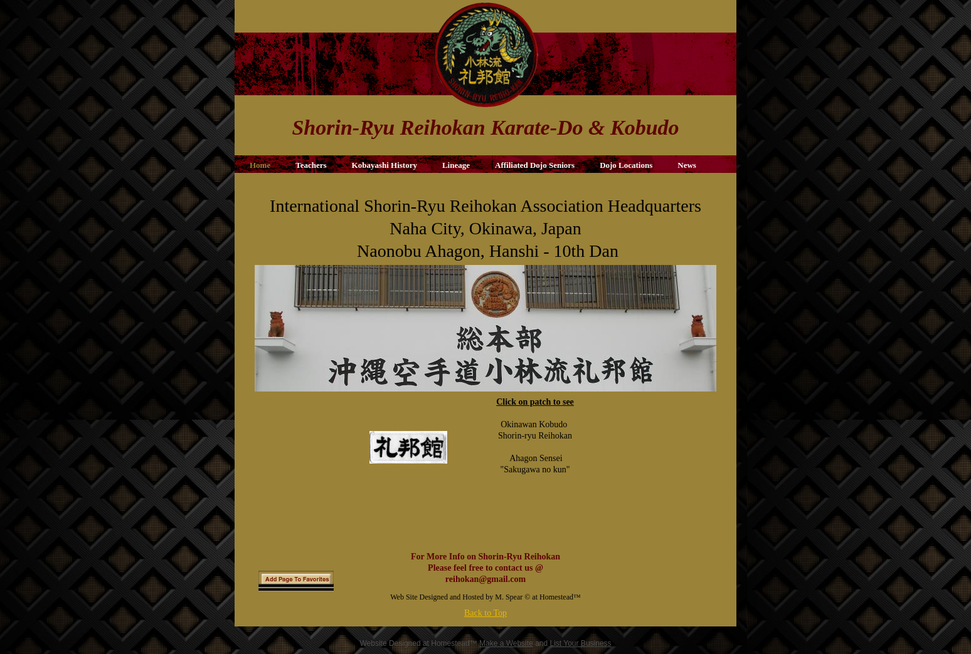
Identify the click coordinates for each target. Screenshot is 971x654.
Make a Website (506, 643)
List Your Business (581, 643)
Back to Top (485, 613)
